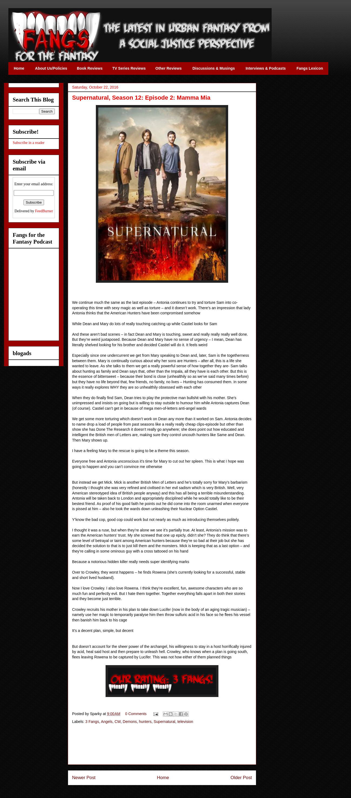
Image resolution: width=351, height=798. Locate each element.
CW (117, 721)
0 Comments (136, 714)
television (185, 721)
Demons (130, 721)
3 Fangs (92, 721)
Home (163, 777)
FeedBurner (44, 211)
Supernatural (164, 721)
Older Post (241, 777)
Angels (107, 721)
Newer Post (84, 777)
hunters (145, 721)
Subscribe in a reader (29, 143)
